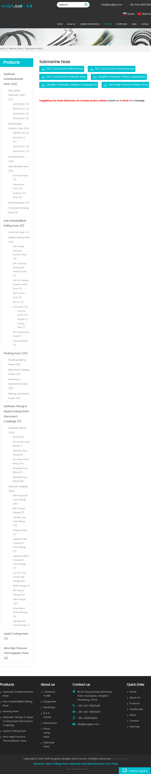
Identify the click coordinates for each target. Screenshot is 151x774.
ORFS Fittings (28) (19, 601)
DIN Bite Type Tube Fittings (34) (19, 521)
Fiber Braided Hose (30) (18, 168)
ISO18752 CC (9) (21, 109)
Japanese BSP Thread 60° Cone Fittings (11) (20, 545)
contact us (113, 101)
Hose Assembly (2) (18, 203)
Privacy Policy (120, 759)
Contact (145, 24)
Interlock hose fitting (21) (20, 453)
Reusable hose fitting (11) (20, 470)
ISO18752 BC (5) (21, 147)
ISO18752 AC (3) (21, 119)
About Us (71, 24)
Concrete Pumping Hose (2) (18, 210)
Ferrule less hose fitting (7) (21, 444)
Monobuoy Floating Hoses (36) (19, 372)
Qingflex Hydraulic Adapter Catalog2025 (72, 85)
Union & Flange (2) (20, 343)
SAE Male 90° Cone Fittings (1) (21, 623)
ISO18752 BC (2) (21, 114)
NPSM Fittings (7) (21, 586)
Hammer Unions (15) (22, 313)
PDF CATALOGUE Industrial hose (114, 69)
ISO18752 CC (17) (19, 140)
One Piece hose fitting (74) (21, 461)
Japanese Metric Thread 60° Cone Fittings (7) (21, 562)
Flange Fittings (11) (20, 532)
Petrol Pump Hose (46, 733)
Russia (131, 14)
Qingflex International (89, 24)
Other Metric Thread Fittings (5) (20, 612)
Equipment (49, 702)
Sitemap (135, 727)
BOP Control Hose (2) (19, 295)
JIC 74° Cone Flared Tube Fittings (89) (19, 577)
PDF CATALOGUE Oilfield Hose (65, 69)
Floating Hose (11, 711)
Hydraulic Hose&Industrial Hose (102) (13, 79)
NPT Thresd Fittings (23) (19, 593)
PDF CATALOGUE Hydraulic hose (66, 77)
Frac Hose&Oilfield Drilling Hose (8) (15, 223)
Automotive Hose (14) (19, 187)
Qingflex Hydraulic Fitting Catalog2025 (122, 77)
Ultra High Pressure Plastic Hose (128, 85)
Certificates (121, 24)
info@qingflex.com (111, 5)
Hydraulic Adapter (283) (18, 488)
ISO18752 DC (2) (21, 133)
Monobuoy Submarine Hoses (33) (17, 384)
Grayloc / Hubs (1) (21, 325)
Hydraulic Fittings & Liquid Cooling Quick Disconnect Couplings (18, 721)
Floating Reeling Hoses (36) (17, 362)
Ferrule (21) (18, 437)
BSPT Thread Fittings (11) (19, 511)
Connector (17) (20, 307)
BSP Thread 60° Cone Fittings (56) (20, 500)
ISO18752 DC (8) (21, 104)
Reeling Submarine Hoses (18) (18, 396)
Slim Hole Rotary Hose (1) (21, 334)
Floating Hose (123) (16, 353)
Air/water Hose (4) (20, 178)
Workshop (49, 707)
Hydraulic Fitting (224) (17, 430)
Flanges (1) (22, 319)
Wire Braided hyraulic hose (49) (18, 126)
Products (108, 24)
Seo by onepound (76, 769)
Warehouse (50, 723)
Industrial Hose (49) (16, 159)
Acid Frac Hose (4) (18, 232)
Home (60, 24)
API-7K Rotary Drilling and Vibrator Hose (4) (19, 270)
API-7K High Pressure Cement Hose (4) (20, 253)
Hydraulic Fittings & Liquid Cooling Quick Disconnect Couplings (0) (16, 414)
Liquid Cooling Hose (14, 731)
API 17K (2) (18, 302)
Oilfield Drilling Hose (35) (19, 239)
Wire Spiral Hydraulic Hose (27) (16, 95)
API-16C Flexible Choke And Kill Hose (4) (21, 284)
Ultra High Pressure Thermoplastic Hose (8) (16, 653)
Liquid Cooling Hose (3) (16, 636)
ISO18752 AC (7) (21, 151)
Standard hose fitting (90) (20, 479)
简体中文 (146, 14)
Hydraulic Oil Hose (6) (19, 195)
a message (138, 101)
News (134, 24)
